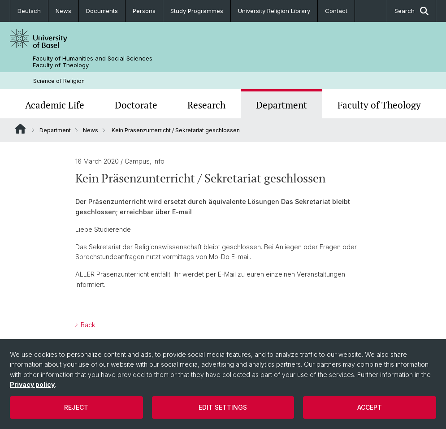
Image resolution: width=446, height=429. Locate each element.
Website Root (20, 129)
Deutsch (29, 10)
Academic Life (54, 105)
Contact (336, 10)
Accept (369, 407)
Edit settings (223, 407)
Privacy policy (32, 384)
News (63, 10)
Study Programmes (196, 10)
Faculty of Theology (379, 105)
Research (206, 105)
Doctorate (136, 105)
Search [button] (411, 11)
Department (281, 105)
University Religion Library (274, 10)
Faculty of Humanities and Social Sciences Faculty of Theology (92, 62)
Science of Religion (59, 81)
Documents (102, 10)
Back (87, 325)
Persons (144, 10)
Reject (76, 407)
